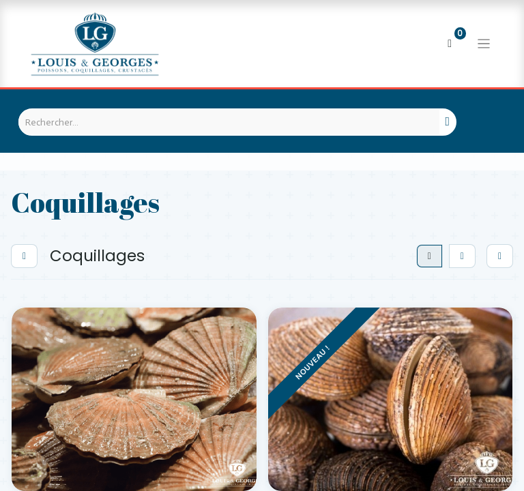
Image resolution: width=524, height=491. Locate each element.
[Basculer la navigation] (483, 43)
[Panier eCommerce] (449, 43)
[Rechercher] (448, 122)
